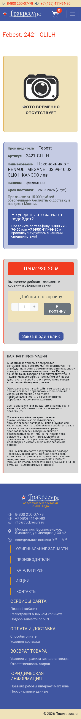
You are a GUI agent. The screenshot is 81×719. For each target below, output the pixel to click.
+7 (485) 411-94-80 (30, 518)
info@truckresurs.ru (29, 522)
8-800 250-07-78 (18, 4)
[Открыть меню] (72, 14)
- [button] (15, 307)
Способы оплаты (24, 636)
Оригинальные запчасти (42, 549)
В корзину (57, 309)
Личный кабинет (23, 609)
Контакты (26, 591)
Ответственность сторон (30, 664)
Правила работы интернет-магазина (39, 686)
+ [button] (34, 307)
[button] (55, 14)
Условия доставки (25, 642)
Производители (33, 559)
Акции (22, 581)
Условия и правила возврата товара (39, 659)
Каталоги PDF (29, 570)
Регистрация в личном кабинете (36, 614)
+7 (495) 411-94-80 (52, 4)
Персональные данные (29, 691)
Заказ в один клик (41, 336)
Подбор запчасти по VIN (29, 619)
